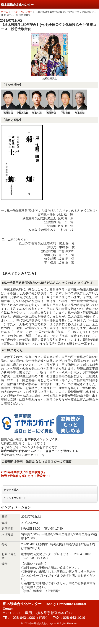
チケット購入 (11, 489)
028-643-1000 (24, 618)
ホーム (4, 11)
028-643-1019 (74, 618)
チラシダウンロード (15, 498)
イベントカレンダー (22, 11)
